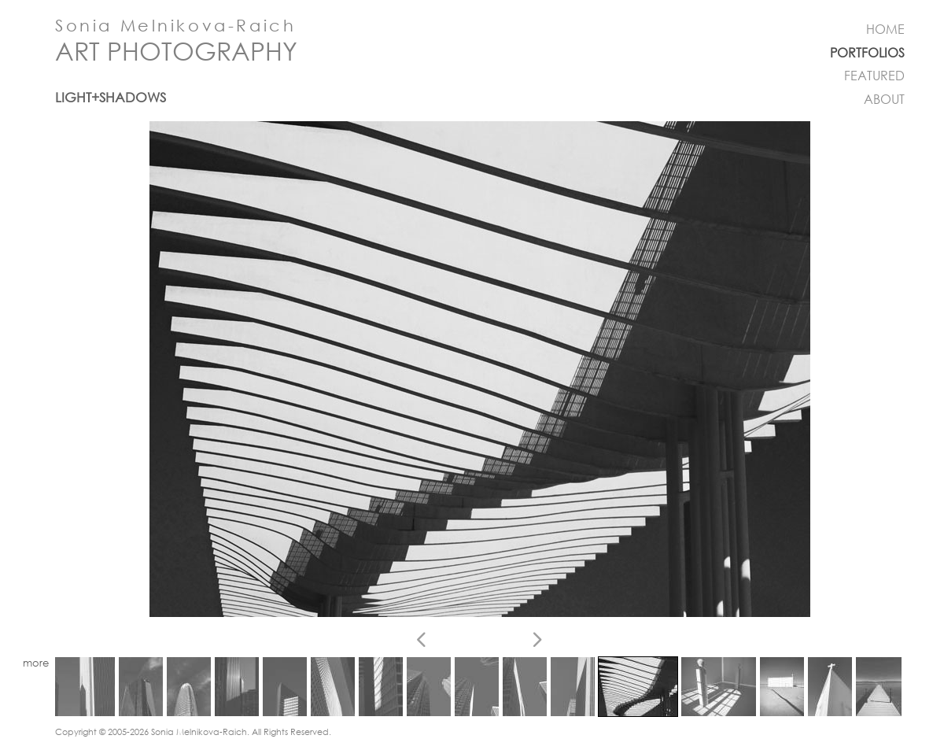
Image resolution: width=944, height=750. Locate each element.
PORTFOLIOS (867, 53)
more (36, 663)
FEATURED (874, 75)
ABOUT (884, 99)
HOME (885, 29)
